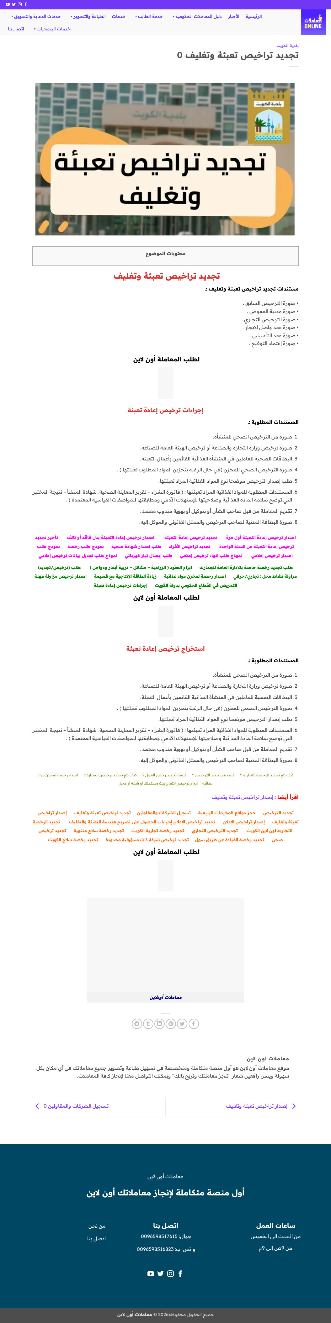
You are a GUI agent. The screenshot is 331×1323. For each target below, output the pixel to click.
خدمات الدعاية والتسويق (35, 16)
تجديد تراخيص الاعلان (194, 821)
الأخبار (233, 16)
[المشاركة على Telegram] (137, 1024)
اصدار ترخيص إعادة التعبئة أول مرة (261, 537)
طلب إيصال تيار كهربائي (149, 555)
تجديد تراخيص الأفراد (190, 546)
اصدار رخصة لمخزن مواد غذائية (195, 576)
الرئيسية (254, 16)
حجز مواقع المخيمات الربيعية (227, 812)
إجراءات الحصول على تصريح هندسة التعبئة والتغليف (120, 821)
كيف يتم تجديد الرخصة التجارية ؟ (267, 775)
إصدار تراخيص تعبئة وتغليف (242, 797)
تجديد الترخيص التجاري (215, 830)
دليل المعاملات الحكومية (196, 16)
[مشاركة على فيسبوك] (194, 1024)
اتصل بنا (16, 29)
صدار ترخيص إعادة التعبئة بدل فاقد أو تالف (110, 537)
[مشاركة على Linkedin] (159, 1024)
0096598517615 (159, 1236)
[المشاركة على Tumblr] (148, 1024)
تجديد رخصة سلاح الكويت (73, 839)
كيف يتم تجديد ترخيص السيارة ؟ (110, 775)
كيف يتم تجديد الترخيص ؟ (213, 775)
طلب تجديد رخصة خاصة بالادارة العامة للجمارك (246, 567)
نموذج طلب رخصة (85, 546)
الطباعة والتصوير (87, 16)
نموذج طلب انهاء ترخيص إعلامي (212, 555)
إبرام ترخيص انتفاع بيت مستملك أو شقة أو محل (158, 783)
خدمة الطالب (148, 16)
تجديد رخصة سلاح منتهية (99, 830)
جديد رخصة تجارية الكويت (157, 830)
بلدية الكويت (288, 46)
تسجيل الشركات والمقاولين (164, 812)
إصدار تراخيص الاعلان (244, 821)
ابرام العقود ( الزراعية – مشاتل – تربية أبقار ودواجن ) (141, 567)
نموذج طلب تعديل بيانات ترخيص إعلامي (78, 555)
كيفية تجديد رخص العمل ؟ (164, 775)
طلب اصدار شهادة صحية (136, 546)
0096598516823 (155, 1249)
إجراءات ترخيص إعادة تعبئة (120, 585)
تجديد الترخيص (278, 812)
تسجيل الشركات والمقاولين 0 (70, 1106)
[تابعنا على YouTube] (8, 5)
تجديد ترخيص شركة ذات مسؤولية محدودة (147, 839)
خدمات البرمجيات (51, 29)
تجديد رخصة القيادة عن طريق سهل (229, 839)
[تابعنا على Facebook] (26, 5)
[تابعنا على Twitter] (14, 5)
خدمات (118, 16)
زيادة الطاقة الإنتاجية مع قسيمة (125, 576)
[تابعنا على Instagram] (20, 5)
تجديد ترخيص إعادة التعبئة (190, 537)
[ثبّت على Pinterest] (171, 1024)
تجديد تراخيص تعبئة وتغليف (102, 812)
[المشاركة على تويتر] (182, 1024)
